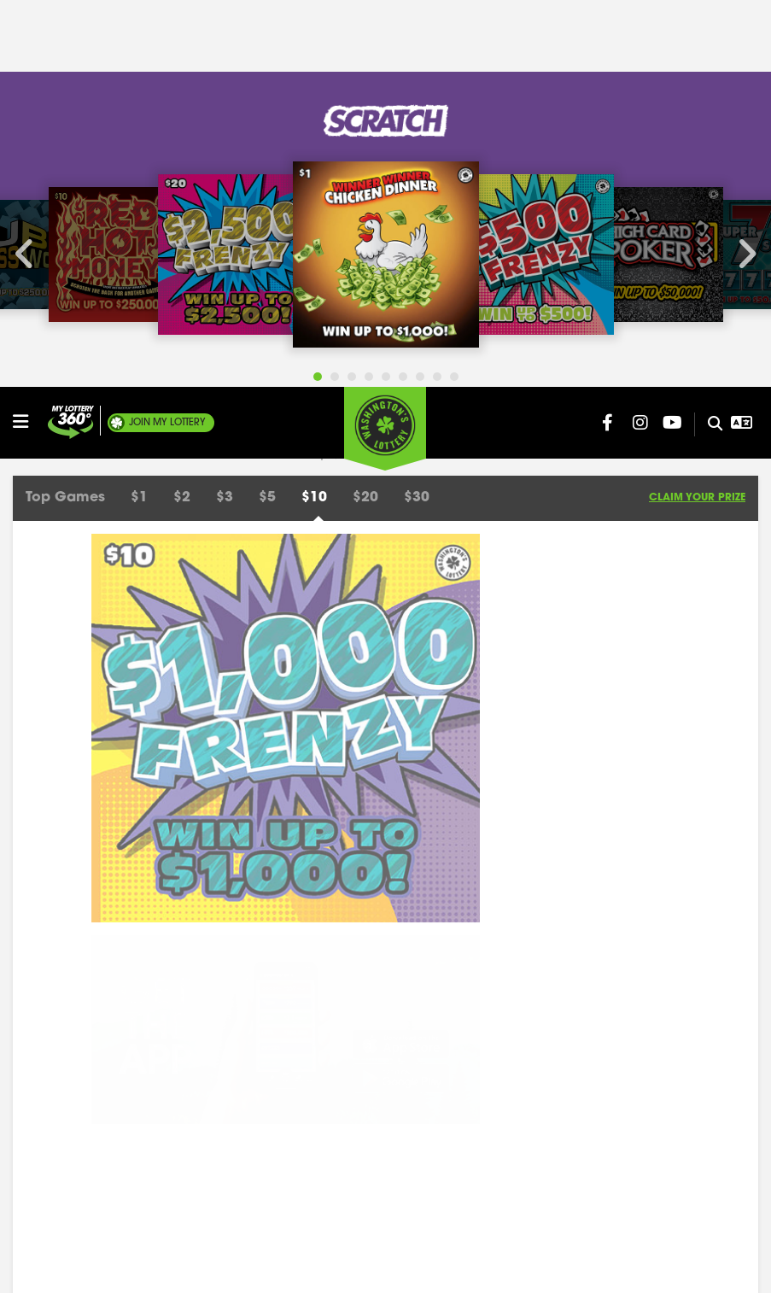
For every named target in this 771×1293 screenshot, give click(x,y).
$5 (267, 111)
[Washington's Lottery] (385, 42)
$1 (139, 111)
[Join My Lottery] (71, 35)
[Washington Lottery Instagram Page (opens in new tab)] (640, 36)
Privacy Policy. (369, 1267)
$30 (416, 111)
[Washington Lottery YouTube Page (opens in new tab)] (673, 36)
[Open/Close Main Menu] (28, 35)
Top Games (65, 111)
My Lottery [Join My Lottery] (167, 35)
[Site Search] (708, 38)
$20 (365, 111)
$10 (314, 111)
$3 (224, 111)
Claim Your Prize (697, 111)
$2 (181, 111)
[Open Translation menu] (742, 36)
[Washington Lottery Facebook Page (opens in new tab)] (608, 36)
